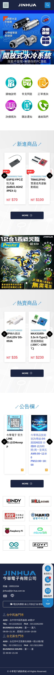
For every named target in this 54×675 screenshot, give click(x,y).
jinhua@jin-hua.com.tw (14, 591)
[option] (27, 37)
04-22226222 (15, 624)
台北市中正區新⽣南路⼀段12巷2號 (27, 641)
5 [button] (35, 283)
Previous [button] (1, 37)
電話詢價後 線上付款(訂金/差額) (27, 604)
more (25, 215)
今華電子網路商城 (27, 5)
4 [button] (31, 283)
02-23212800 (36, 645)
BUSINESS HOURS (12, 627)
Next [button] (52, 37)
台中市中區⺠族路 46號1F (22, 620)
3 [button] (26, 283)
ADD (5, 620)
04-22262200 (36, 624)
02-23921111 (15, 645)
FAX (26, 624)
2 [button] (22, 283)
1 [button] (18, 283)
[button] (47, 5)
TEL (5, 624)
